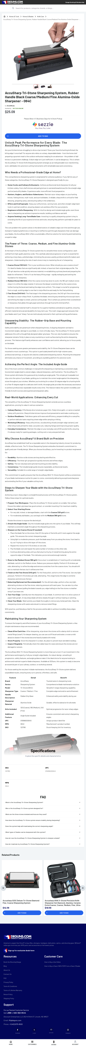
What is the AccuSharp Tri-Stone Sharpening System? (43, 802)
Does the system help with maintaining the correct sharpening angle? (43, 826)
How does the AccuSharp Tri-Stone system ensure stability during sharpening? (43, 820)
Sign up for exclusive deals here (21, 950)
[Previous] (3, 888)
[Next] (82, 888)
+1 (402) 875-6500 (16, 1024)
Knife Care (40, 16)
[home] (4, 16)
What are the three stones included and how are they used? (43, 814)
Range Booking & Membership (75, 2)
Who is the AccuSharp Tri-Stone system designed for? (43, 808)
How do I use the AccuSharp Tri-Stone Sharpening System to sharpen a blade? (43, 838)
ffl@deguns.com (15, 1020)
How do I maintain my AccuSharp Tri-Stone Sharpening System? (43, 844)
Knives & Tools (14, 16)
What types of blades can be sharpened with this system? (43, 832)
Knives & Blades (28, 16)
